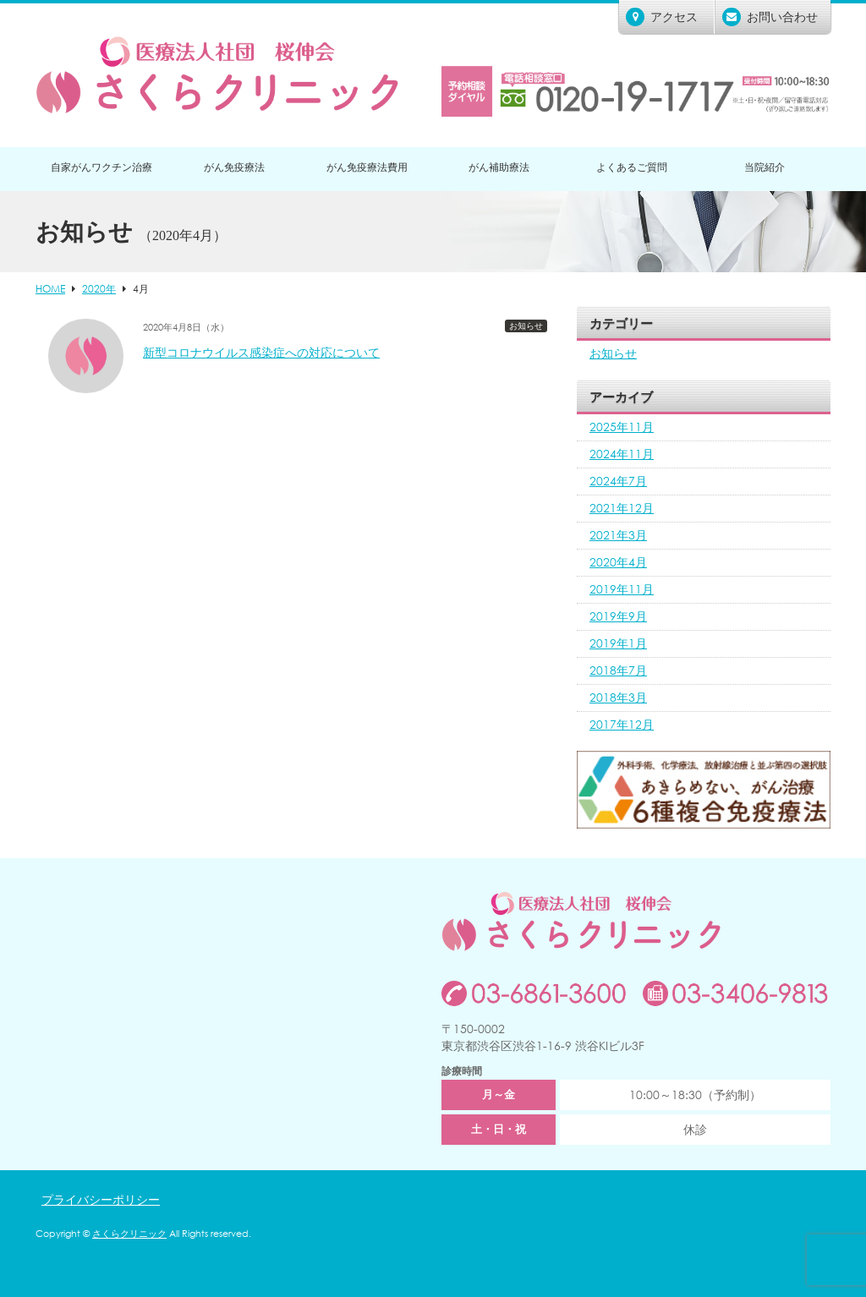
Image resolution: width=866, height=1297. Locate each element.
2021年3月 (618, 535)
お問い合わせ (770, 17)
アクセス (662, 17)
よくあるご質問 (631, 167)
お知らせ (526, 326)
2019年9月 (618, 616)
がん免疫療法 (234, 167)
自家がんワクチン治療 (101, 167)
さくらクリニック (129, 1233)
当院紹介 (764, 167)
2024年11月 (621, 454)
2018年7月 (618, 670)
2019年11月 (621, 589)
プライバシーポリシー (100, 1199)
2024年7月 (618, 481)
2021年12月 (621, 508)
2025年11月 (621, 427)
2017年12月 (621, 724)
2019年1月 (618, 643)
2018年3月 (618, 697)
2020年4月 (618, 562)
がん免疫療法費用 (367, 167)
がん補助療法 (499, 167)
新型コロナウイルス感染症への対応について (261, 352)
